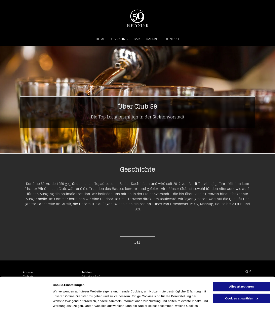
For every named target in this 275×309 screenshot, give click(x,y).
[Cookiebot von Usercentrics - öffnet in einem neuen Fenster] (26, 301)
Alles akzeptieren (241, 261)
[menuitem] (100, 39)
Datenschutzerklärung (131, 290)
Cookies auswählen (67, 301)
